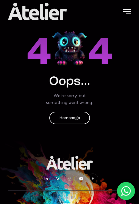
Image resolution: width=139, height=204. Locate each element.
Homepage (69, 118)
